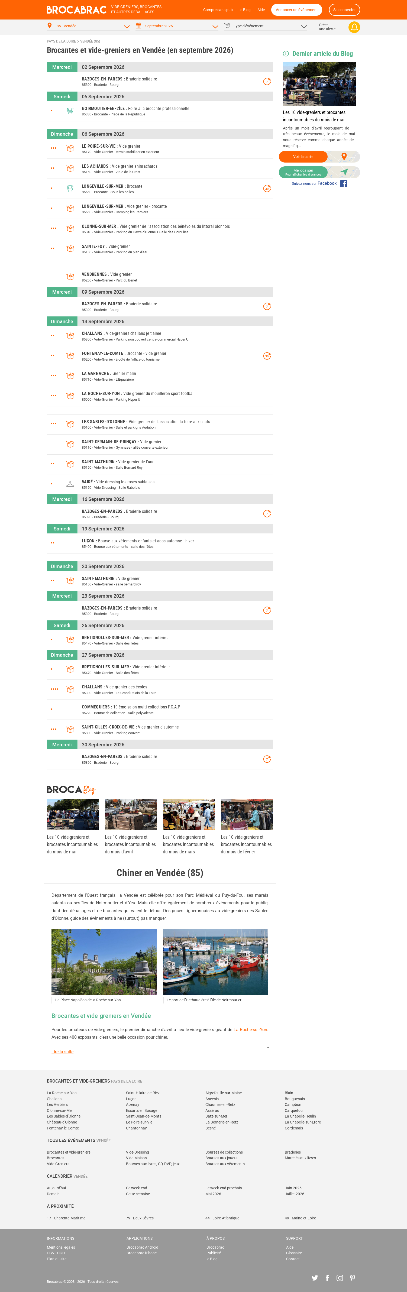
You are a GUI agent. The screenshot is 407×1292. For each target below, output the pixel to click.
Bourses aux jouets (221, 1158)
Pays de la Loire (61, 41)
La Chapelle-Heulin (300, 1116)
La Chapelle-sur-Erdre (303, 1122)
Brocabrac (215, 1247)
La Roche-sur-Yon (250, 1029)
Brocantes (55, 1158)
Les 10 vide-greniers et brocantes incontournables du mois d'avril (130, 844)
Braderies (293, 1152)
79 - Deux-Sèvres (140, 1218)
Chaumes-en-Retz (220, 1104)
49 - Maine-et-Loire (300, 1218)
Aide (261, 10)
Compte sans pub (218, 10)
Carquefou (294, 1110)
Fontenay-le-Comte (63, 1128)
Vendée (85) (90, 41)
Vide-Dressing (137, 1152)
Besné (210, 1128)
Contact (293, 1259)
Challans (54, 1099)
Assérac (212, 1110)
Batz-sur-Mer (216, 1116)
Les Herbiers (57, 1104)
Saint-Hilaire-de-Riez (143, 1093)
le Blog (245, 10)
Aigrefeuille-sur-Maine (223, 1093)
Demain (53, 1194)
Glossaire (294, 1253)
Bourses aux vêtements (225, 1164)
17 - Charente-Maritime (66, 1218)
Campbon (293, 1104)
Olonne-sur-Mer (60, 1110)
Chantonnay (136, 1128)
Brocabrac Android (142, 1247)
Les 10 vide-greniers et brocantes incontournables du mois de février (246, 844)
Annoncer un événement (297, 9)
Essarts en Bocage (141, 1110)
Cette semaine (138, 1194)
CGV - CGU (56, 1253)
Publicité (213, 1253)
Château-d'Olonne (62, 1122)
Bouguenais (295, 1099)
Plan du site (56, 1259)
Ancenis (212, 1099)
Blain (289, 1093)
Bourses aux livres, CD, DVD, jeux (153, 1164)
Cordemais (294, 1128)
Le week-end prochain (223, 1188)
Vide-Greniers (58, 1164)
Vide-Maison (136, 1158)
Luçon (131, 1099)
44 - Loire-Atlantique (222, 1218)
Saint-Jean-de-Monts (143, 1116)
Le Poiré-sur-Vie (139, 1122)
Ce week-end (136, 1188)
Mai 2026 (213, 1194)
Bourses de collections (224, 1152)
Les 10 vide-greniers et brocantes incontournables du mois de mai (314, 115)
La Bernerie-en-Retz (221, 1122)
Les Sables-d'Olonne (63, 1116)
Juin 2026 (293, 1188)
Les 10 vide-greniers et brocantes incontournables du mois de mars (188, 844)
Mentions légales (61, 1247)
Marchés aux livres (300, 1158)
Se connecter (344, 9)
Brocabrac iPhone (142, 1253)
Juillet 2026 (294, 1194)
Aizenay (132, 1104)
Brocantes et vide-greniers (69, 1152)
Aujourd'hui (56, 1188)
